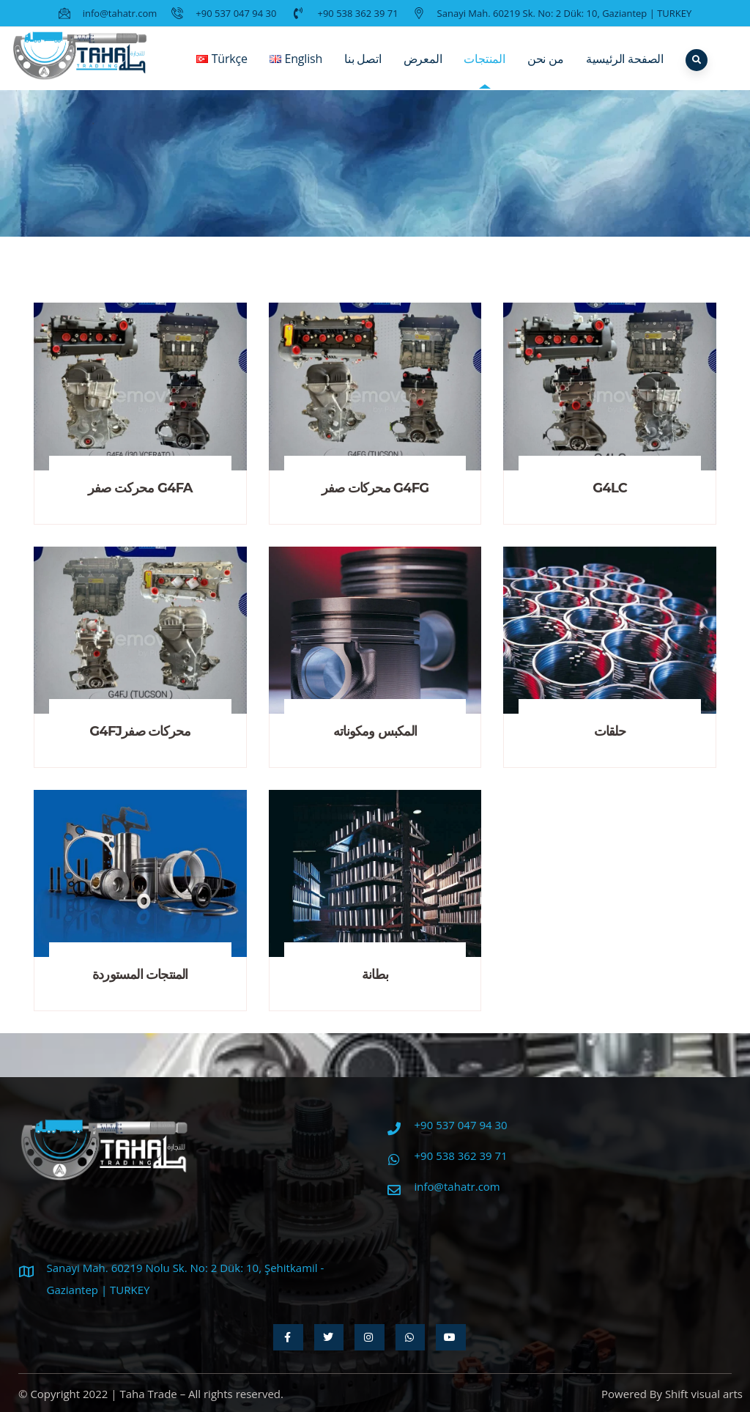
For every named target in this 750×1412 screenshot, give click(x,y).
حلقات (610, 731)
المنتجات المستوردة (140, 974)
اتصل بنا (363, 70)
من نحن (545, 70)
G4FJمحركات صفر (139, 731)
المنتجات (484, 70)
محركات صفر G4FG (375, 488)
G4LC (610, 488)
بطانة (375, 974)
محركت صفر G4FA (140, 488)
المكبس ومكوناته (375, 731)
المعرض (423, 70)
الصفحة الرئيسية (625, 70)
